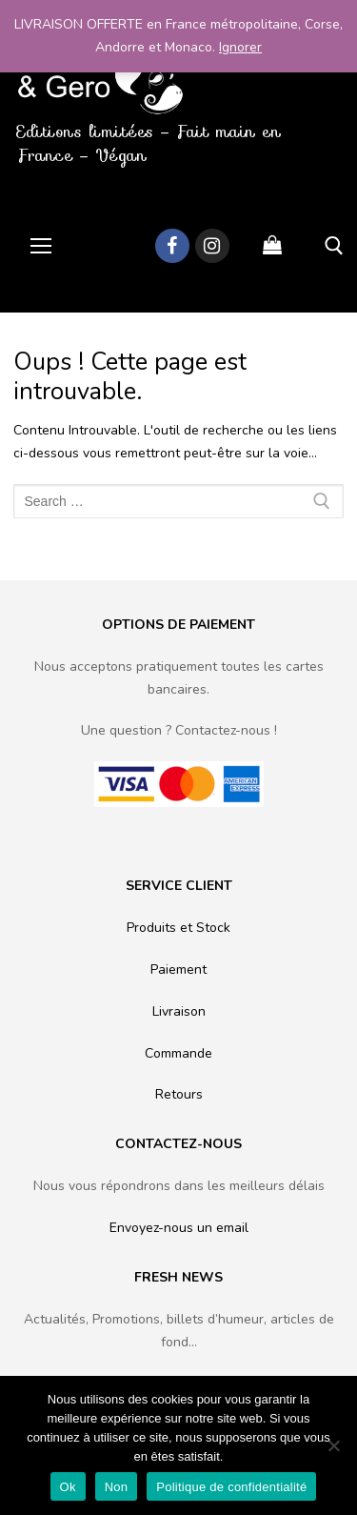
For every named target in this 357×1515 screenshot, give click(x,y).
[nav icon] (41, 246)
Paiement (178, 969)
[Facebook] (172, 246)
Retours (179, 1094)
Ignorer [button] (240, 47)
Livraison (179, 1011)
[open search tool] (334, 245)
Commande (178, 1053)
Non (117, 1487)
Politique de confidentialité (231, 1487)
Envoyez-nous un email (178, 1228)
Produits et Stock (178, 928)
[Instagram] (212, 246)
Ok (68, 1487)
